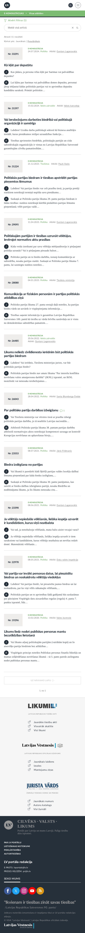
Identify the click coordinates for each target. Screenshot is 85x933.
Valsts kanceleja (71, 106)
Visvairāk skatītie (43, 726)
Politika (44, 51)
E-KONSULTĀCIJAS (14, 13)
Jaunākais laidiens (44, 762)
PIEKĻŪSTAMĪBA (12, 850)
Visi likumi (40, 730)
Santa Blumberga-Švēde (68, 397)
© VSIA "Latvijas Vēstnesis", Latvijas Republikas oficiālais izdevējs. (36, 920)
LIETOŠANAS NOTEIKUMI (17, 846)
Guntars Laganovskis (67, 51)
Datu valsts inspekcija (67, 560)
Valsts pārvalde (47, 106)
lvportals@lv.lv (21, 868)
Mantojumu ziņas (43, 770)
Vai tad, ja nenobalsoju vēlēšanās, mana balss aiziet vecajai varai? (41, 529)
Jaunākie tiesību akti (45, 722)
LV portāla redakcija (18, 862)
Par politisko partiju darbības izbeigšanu (31, 410)
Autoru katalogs (42, 805)
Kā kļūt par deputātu (18, 65)
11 (12, 37)
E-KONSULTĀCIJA (35, 49)
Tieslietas (44, 164)
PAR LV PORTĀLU (12, 843)
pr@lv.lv (27, 871)
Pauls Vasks (64, 164)
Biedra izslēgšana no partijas (23, 464)
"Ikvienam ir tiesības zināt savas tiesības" (40, 902)
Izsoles (37, 766)
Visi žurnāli (39, 809)
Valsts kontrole (63, 618)
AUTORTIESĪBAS (12, 854)
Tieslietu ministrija (65, 280)
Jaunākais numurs (43, 801)
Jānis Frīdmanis (64, 451)
